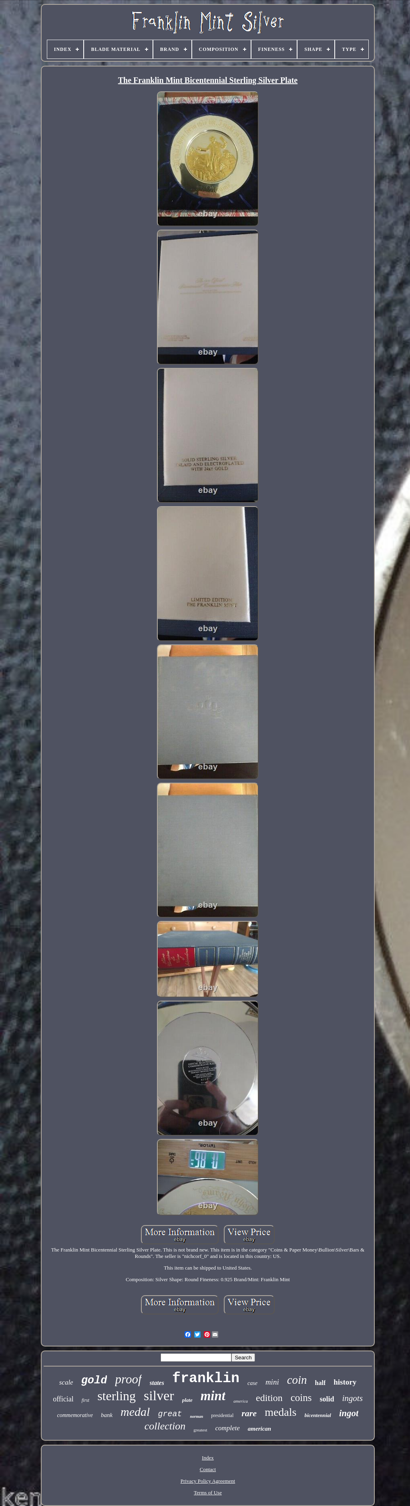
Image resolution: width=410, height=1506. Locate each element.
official (63, 1399)
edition (269, 1398)
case (252, 1383)
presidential (222, 1415)
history (345, 1382)
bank (107, 1415)
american (259, 1428)
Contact (208, 1469)
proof (128, 1379)
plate (187, 1400)
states (157, 1382)
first (85, 1400)
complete (227, 1428)
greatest (200, 1429)
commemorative (75, 1415)
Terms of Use (208, 1493)
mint (213, 1396)
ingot (349, 1413)
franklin (205, 1379)
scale (66, 1382)
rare (249, 1413)
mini (272, 1382)
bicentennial (317, 1415)
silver (159, 1395)
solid (327, 1399)
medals (280, 1412)
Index (208, 1458)
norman (196, 1416)
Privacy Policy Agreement (208, 1481)
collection (165, 1426)
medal (135, 1411)
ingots (352, 1398)
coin (297, 1379)
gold (94, 1381)
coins (301, 1397)
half (320, 1382)
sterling (116, 1396)
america (240, 1401)
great (170, 1414)
